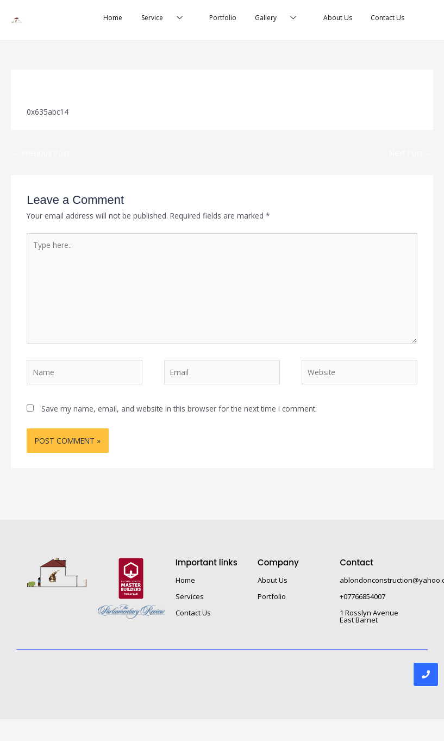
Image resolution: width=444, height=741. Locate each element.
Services (190, 598)
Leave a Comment (59, 87)
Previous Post (40, 154)
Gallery (270, 19)
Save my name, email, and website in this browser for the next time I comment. (179, 410)
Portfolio (210, 18)
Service (150, 19)
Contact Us (384, 18)
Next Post (410, 154)
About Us (331, 18)
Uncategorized (122, 87)
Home (94, 18)
